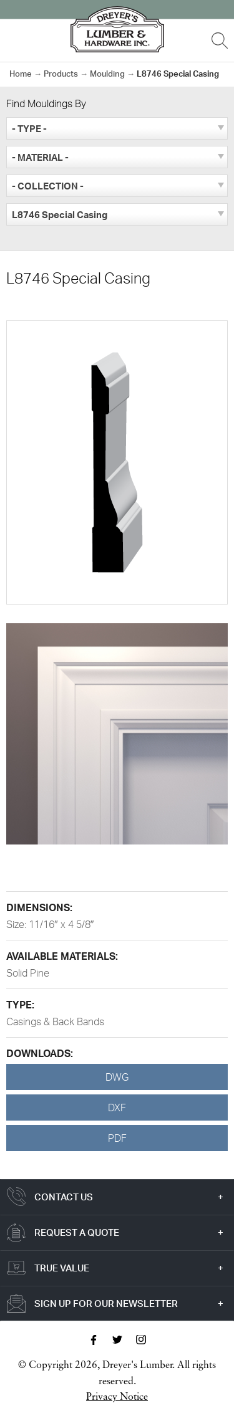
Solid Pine (27, 973)
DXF (117, 1107)
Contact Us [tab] (63, 1197)
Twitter (117, 1340)
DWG (117, 1077)
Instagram (141, 1340)
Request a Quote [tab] (76, 1232)
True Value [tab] (61, 1268)
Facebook (94, 1340)
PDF (117, 1138)
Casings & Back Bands (55, 1021)
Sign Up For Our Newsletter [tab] (106, 1303)
